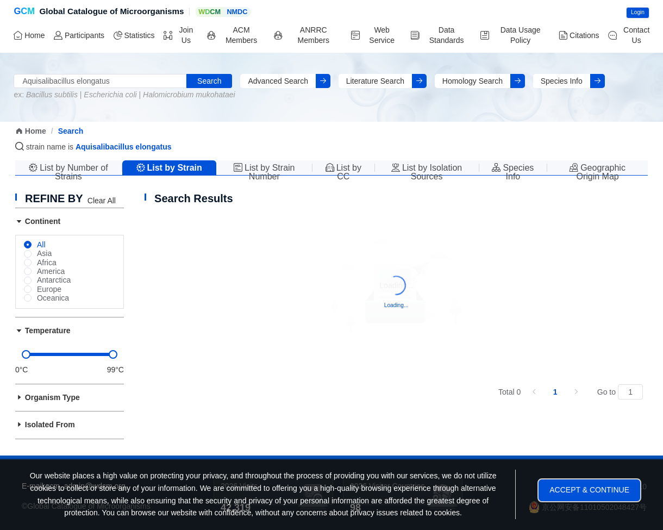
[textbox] (100, 81)
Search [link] (71, 131)
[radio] (35, 245)
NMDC (237, 12)
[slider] (69, 354)
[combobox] (100, 81)
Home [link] (30, 131)
